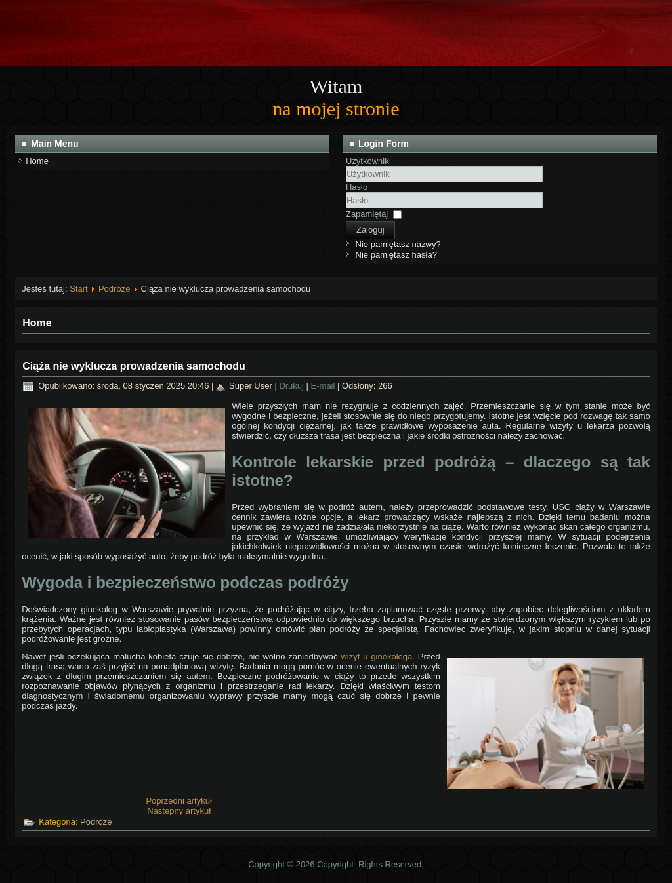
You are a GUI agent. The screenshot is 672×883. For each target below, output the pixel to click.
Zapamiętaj (367, 214)
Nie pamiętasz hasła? (396, 255)
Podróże (114, 289)
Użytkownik (367, 161)
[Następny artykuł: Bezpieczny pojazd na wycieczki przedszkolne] (179, 810)
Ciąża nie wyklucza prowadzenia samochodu (133, 366)
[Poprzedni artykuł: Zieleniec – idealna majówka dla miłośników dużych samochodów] (178, 801)
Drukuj (292, 386)
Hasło (357, 187)
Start (78, 289)
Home (37, 161)
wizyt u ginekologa (376, 656)
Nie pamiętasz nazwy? (398, 244)
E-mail (324, 386)
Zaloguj (370, 230)
